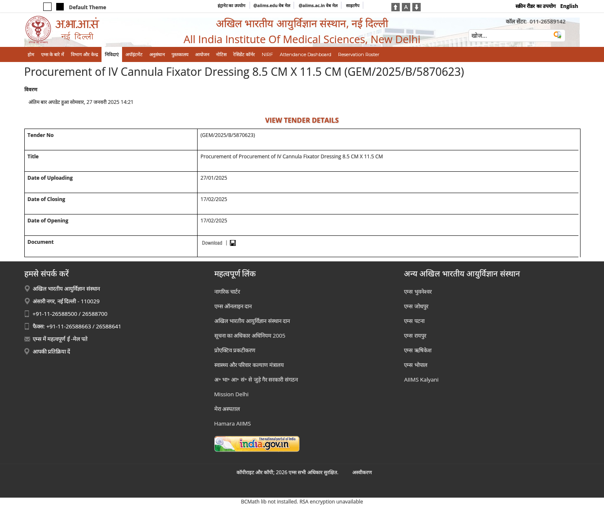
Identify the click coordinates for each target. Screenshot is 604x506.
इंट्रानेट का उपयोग (232, 5)
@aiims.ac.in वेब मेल (318, 5)
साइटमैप (352, 5)
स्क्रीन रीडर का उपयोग (535, 6)
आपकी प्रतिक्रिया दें (51, 351)
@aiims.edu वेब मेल (271, 5)
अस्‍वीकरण (362, 472)
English (569, 6)
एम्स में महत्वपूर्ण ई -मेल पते (60, 339)
